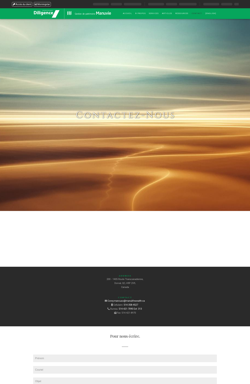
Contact (197, 13)
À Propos (140, 13)
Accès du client (22, 4)
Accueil (127, 13)
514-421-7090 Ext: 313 (131, 309)
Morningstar (42, 4)
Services (154, 13)
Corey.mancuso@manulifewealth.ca (126, 301)
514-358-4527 (131, 305)
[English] (210, 13)
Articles (167, 13)
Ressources (181, 13)
